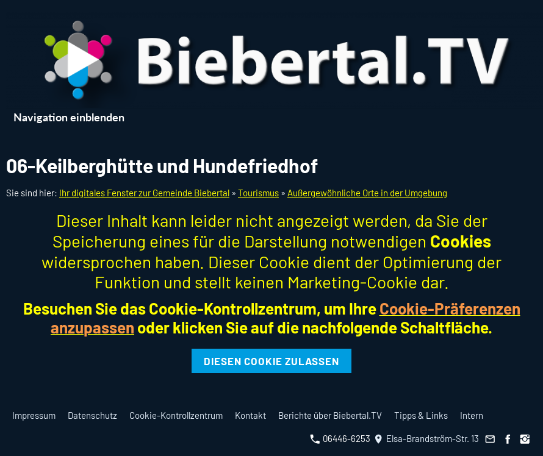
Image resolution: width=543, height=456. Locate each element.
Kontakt (250, 415)
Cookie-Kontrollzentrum (176, 415)
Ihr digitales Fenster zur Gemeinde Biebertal (144, 192)
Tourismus (258, 192)
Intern (471, 415)
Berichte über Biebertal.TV (330, 415)
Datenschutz (92, 415)
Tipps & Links (421, 415)
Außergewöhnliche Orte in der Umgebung (367, 192)
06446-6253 (340, 438)
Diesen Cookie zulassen (271, 361)
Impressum (34, 415)
